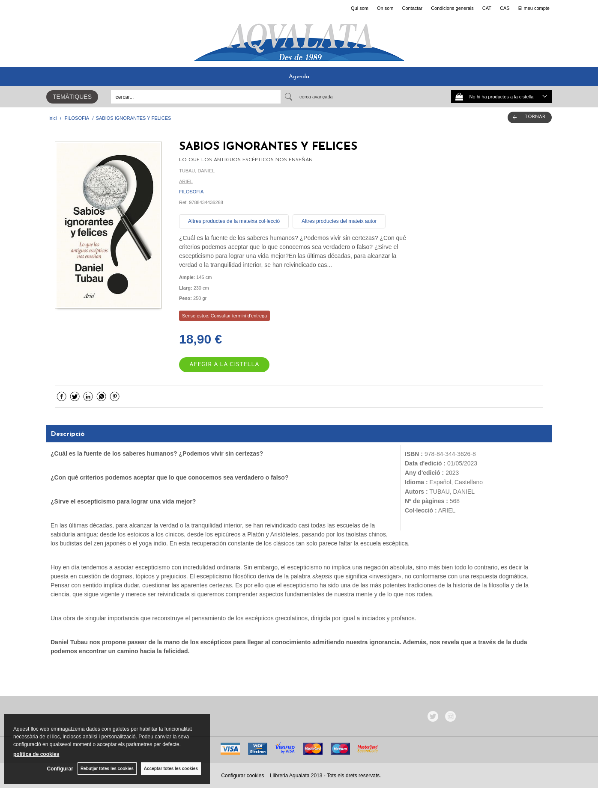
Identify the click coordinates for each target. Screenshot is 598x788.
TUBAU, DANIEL (197, 170)
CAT (486, 8)
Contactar (412, 8)
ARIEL (186, 181)
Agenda (299, 77)
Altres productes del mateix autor (339, 221)
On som (385, 8)
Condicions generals (452, 8)
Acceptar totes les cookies (171, 768)
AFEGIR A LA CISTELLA (224, 364)
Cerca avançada (316, 96)
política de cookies (36, 754)
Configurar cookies (243, 776)
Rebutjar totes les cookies (107, 768)
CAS (505, 8)
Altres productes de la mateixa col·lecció (234, 221)
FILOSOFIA (191, 191)
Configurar (60, 769)
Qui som (359, 8)
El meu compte (534, 8)
